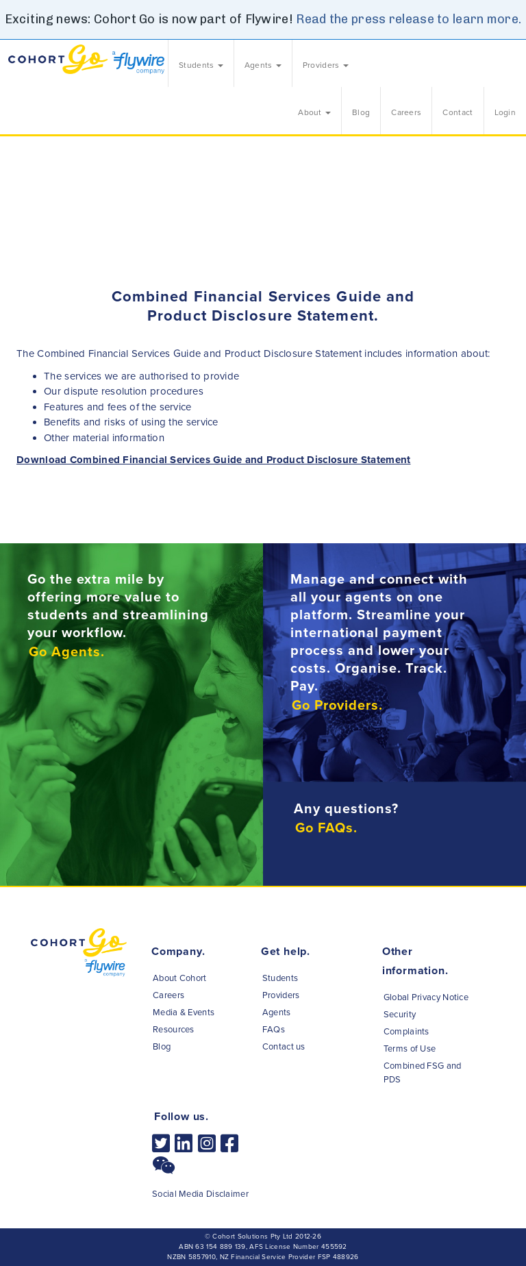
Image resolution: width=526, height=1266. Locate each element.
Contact (457, 112)
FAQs (273, 1029)
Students (280, 978)
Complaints (406, 1031)
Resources (174, 1029)
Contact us (283, 1046)
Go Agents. (67, 652)
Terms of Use (410, 1048)
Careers (406, 112)
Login (505, 112)
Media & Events (183, 1012)
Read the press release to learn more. (408, 19)
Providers (281, 995)
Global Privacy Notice (426, 997)
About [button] (314, 112)
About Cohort (180, 978)
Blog (361, 112)
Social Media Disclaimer (200, 1194)
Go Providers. (337, 705)
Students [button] (201, 65)
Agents (276, 1012)
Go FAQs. (326, 828)
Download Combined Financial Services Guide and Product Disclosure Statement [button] (213, 460)
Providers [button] (326, 65)
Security (400, 1014)
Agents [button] (263, 65)
